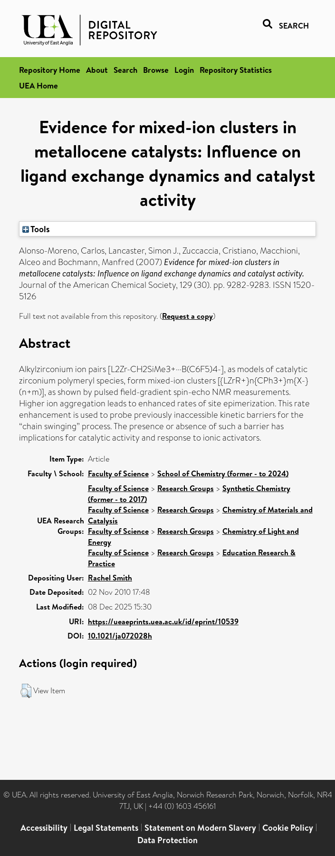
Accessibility (43, 828)
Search (125, 69)
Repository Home (49, 69)
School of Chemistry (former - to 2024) (222, 473)
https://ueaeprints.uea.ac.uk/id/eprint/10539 (163, 621)
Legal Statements (106, 828)
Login (184, 69)
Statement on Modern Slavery (200, 828)
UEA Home (38, 85)
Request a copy (187, 316)
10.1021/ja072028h (120, 635)
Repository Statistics (236, 69)
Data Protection (167, 840)
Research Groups (185, 488)
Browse (156, 69)
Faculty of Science (118, 473)
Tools (36, 229)
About (97, 69)
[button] (25, 691)
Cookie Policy (287, 828)
